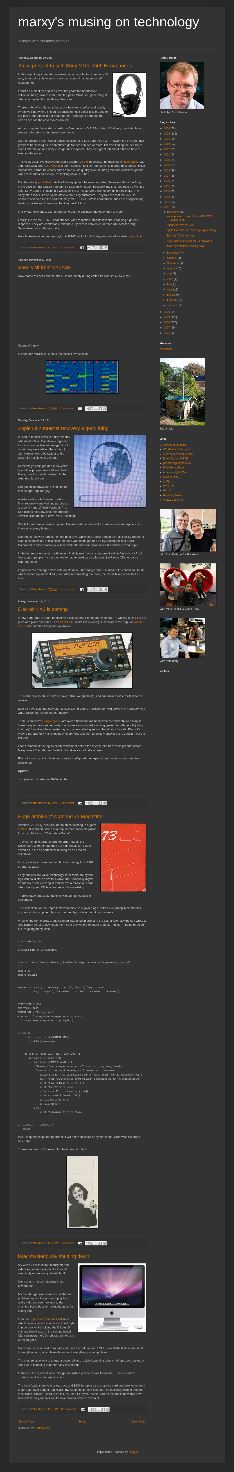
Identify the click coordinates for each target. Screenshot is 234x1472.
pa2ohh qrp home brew (177, 463)
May (170, 284)
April (170, 289)
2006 (167, 333)
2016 (167, 180)
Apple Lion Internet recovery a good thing (63, 428)
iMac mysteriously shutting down (53, 1256)
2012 (167, 202)
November (173, 252)
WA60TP (168, 486)
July (170, 273)
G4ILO (167, 490)
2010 (167, 311)
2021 (167, 154)
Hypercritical (131, 161)
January (172, 305)
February (173, 300)
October (172, 257)
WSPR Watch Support (176, 449)
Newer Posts (26, 1421)
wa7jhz (167, 481)
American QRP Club (175, 472)
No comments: (68, 247)
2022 (167, 149)
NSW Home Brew (173, 467)
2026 (167, 128)
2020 (167, 160)
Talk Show (50, 165)
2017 (167, 175)
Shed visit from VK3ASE (44, 267)
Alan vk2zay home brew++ (179, 453)
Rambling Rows (172, 495)
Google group (51, 721)
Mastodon (166, 349)
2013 (167, 196)
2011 (167, 207)
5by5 (85, 161)
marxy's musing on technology (108, 21)
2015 (167, 186)
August (171, 268)
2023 (167, 144)
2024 (167, 138)
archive (23, 829)
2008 (167, 322)
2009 (167, 317)
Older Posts (138, 1421)
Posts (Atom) (42, 1428)
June (170, 279)
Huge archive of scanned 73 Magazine (60, 816)
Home (82, 1421)
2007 (167, 327)
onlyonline (135, 236)
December (173, 212)
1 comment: (67, 1243)
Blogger (133, 1452)
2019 (167, 165)
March (171, 294)
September (174, 263)
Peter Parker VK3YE (175, 458)
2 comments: (67, 408)
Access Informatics (174, 444)
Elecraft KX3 (66, 622)
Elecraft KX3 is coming (43, 609)
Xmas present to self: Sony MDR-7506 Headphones (75, 65)
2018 (167, 170)
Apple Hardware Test (43, 1319)
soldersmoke (170, 476)
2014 (167, 191)
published (44, 182)
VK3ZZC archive (173, 499)
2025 (167, 133)
